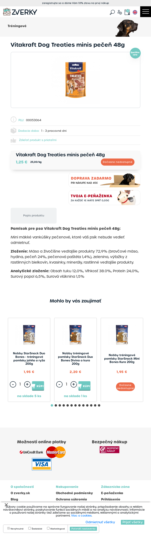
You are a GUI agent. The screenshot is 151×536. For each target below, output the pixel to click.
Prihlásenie (110, 499)
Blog (14, 499)
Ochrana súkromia (71, 499)
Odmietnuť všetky (100, 522)
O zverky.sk (20, 493)
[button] (52, 405)
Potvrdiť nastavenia (83, 528)
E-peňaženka (112, 493)
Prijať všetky (132, 522)
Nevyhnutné (17, 529)
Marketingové (57, 529)
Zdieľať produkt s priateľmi (37, 140)
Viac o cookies (81, 515)
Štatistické (37, 529)
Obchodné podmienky (74, 493)
